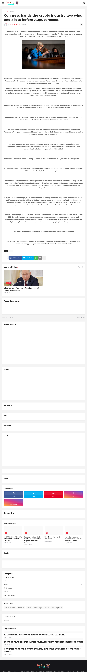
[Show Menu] (2, 3)
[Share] (81, 24)
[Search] (84, 3)
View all (80, 267)
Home (6, 11)
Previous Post (8, 318)
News (12, 11)
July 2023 (43, 620)
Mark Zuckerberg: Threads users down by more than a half (73, 538)
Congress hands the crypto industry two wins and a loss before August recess (42, 650)
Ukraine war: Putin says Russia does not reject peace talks (21, 289)
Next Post (80, 318)
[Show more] (44, 258)
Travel (43, 592)
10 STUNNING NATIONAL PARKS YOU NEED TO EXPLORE (13, 538)
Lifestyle (43, 581)
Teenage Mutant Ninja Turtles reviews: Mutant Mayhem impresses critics (32, 539)
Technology (43, 588)
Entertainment (43, 578)
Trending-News (43, 595)
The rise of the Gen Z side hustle (52, 538)
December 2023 (43, 617)
